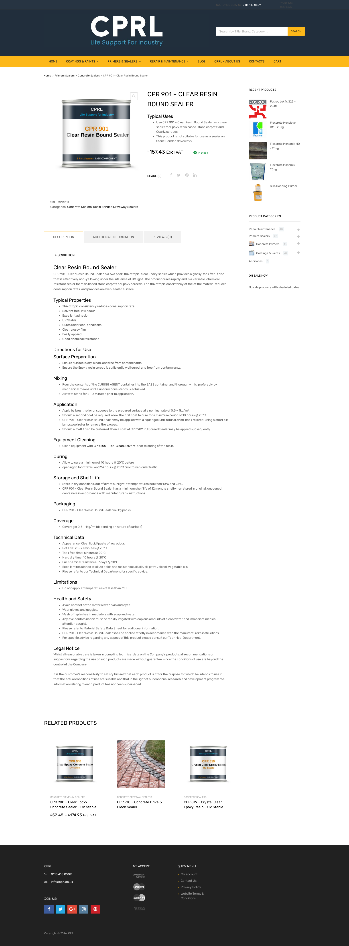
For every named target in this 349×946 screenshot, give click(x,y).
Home (53, 61)
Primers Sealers (65, 75)
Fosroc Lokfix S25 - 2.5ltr (283, 104)
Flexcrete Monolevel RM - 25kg (283, 125)
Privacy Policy (191, 887)
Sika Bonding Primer (283, 186)
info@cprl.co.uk (62, 882)
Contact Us (189, 881)
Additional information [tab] (113, 237)
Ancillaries (256, 261)
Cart (277, 61)
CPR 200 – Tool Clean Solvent (114, 446)
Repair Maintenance (262, 229)
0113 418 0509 (252, 4)
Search (296, 31)
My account (189, 874)
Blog (201, 61)
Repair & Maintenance (169, 61)
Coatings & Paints (82, 61)
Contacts (257, 61)
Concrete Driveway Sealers (67, 797)
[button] (134, 96)
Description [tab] (63, 237)
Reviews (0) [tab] (162, 237)
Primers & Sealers (124, 61)
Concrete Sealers (89, 75)
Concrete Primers (268, 244)
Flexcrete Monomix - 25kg (283, 167)
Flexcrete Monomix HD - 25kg (285, 146)
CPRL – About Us (227, 61)
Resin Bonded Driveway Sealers (115, 207)
